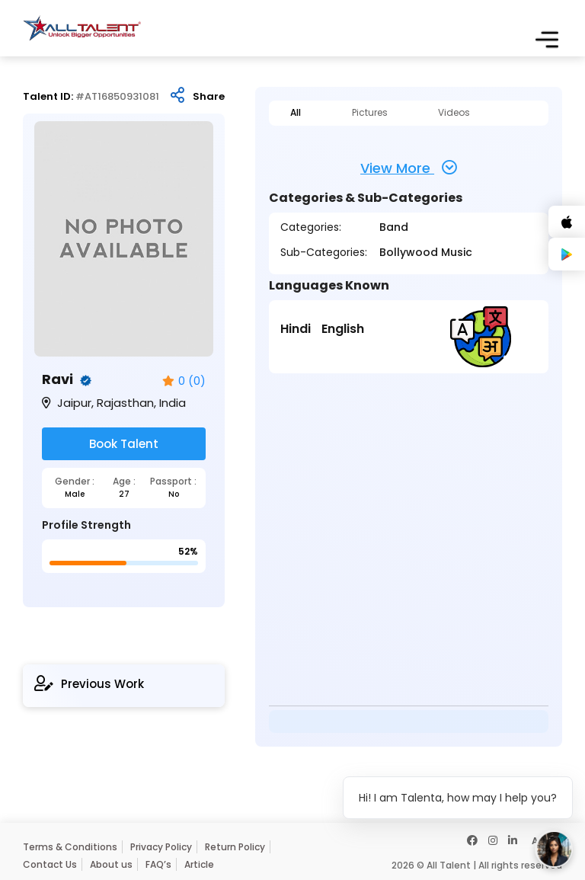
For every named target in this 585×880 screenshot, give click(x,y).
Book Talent (123, 444)
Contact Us (50, 864)
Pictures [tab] (370, 113)
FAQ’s (158, 864)
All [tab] (295, 113)
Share (209, 97)
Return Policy (235, 846)
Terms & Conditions (70, 846)
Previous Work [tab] (89, 684)
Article (199, 864)
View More (408, 167)
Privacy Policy (161, 846)
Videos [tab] (454, 113)
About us (111, 864)
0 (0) (184, 381)
